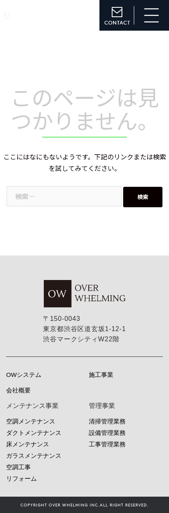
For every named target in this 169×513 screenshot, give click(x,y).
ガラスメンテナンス (33, 455)
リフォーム (21, 478)
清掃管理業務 (107, 421)
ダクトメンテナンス (33, 432)
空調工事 (18, 467)
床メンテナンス (27, 444)
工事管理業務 (107, 444)
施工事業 (101, 374)
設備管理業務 (107, 432)
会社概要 (18, 390)
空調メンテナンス (30, 421)
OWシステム (23, 374)
